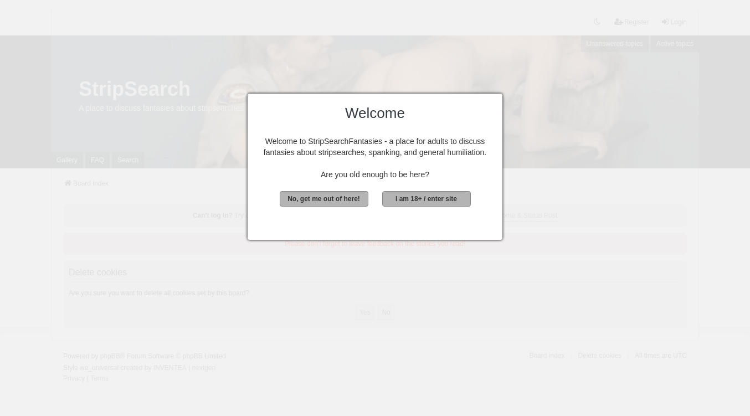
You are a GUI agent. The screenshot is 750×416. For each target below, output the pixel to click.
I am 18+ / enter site (426, 199)
